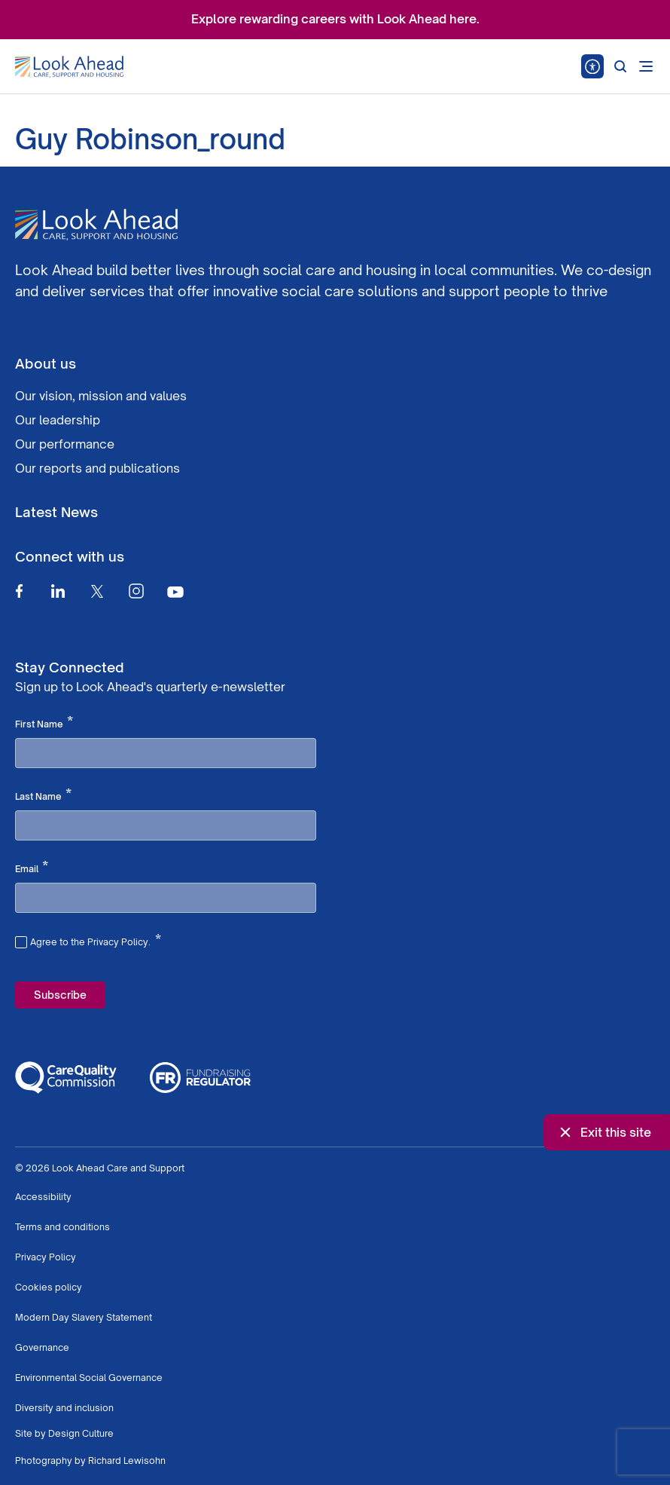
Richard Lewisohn (127, 1460)
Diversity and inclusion (64, 1407)
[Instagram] (136, 591)
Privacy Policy (45, 1257)
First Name (44, 723)
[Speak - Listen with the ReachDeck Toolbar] (592, 66)
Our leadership (57, 419)
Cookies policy (48, 1287)
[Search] (620, 66)
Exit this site (603, 1132)
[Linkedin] (58, 591)
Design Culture (81, 1433)
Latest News (56, 512)
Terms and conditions (62, 1226)
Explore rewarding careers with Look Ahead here (334, 18)
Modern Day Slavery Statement (83, 1317)
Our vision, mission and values (101, 395)
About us (45, 363)
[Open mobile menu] (646, 66)
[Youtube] (175, 591)
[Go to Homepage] (69, 67)
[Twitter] (97, 591)
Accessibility (43, 1196)
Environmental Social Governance (89, 1377)
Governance (42, 1347)
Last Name (43, 795)
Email (31, 867)
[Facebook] (19, 591)
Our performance (64, 444)
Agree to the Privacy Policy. (95, 940)
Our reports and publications (97, 468)
